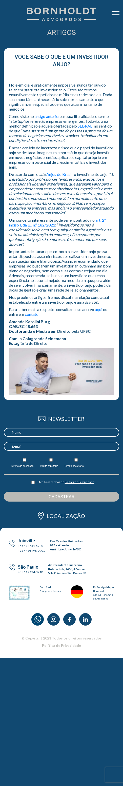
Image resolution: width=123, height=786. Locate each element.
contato (31, 314)
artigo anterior (47, 116)
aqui (98, 309)
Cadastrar (61, 496)
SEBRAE (85, 125)
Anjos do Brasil (59, 174)
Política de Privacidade (79, 482)
